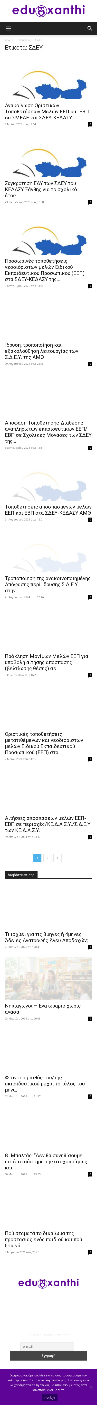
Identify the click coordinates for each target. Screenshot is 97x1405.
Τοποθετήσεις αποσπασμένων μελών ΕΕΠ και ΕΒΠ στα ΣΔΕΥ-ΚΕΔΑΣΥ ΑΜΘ (48, 510)
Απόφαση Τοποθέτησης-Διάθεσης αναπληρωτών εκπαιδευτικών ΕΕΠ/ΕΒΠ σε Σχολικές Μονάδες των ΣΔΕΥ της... (48, 432)
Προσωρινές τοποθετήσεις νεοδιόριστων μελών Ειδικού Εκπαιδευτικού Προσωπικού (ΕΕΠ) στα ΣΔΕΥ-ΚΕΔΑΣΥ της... (45, 270)
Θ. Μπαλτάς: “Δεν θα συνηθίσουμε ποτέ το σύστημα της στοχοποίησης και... (46, 1162)
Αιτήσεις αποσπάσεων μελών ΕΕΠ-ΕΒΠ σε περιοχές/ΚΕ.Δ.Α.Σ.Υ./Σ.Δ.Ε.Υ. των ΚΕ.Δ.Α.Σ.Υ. (48, 824)
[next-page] (57, 858)
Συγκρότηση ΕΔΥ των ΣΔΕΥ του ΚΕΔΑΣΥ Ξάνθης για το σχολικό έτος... (41, 189)
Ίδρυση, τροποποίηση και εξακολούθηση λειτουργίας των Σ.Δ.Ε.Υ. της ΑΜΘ (41, 351)
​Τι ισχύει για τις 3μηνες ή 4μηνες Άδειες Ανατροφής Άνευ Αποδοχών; (46, 937)
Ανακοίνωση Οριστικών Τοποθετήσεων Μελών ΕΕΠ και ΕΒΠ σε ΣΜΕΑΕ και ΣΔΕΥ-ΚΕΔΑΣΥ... (47, 112)
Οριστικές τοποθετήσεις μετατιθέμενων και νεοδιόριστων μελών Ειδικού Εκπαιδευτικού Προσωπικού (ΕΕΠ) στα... (44, 743)
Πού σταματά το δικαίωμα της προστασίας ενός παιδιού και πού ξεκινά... (43, 1239)
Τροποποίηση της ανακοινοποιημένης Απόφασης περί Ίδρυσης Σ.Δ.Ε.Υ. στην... (48, 584)
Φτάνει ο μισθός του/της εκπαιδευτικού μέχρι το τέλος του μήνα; (45, 1084)
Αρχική (10, 40)
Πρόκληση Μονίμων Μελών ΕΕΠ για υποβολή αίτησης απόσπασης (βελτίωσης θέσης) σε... (46, 662)
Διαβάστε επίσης (21, 875)
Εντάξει (49, 1398)
